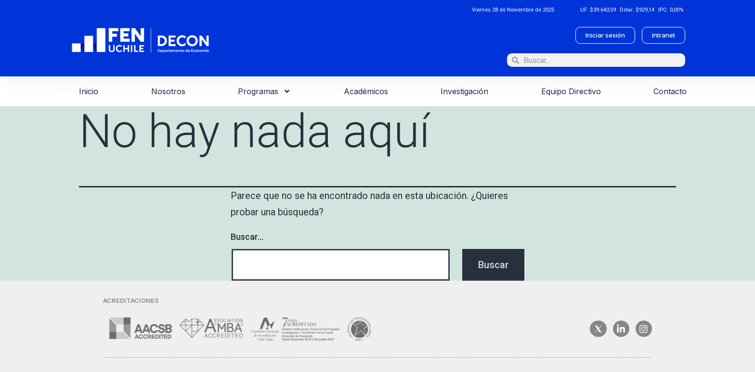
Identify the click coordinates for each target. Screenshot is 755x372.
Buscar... (247, 237)
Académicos (366, 91)
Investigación (464, 91)
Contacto (670, 91)
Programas (264, 91)
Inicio (88, 91)
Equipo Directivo (571, 91)
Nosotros (168, 91)
